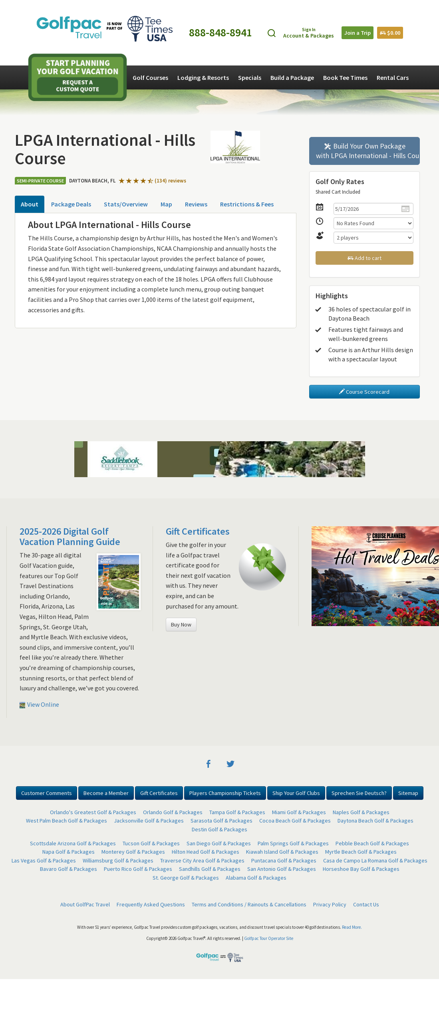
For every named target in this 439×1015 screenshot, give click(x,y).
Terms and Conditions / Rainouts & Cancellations (249, 904)
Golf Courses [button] (150, 77)
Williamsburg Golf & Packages (118, 860)
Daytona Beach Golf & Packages (375, 820)
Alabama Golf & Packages (256, 877)
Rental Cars (393, 77)
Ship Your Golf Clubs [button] (296, 793)
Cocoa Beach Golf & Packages (295, 820)
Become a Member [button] (106, 793)
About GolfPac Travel (85, 904)
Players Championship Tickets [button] (225, 793)
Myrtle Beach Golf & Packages (361, 851)
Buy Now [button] (181, 624)
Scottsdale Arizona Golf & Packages (73, 843)
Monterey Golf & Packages (133, 851)
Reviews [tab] (196, 204)
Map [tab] (166, 204)
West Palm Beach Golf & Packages (66, 820)
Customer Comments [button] (46, 793)
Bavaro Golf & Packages (68, 868)
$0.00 (390, 32)
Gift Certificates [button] (159, 793)
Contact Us (366, 904)
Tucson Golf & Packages (151, 843)
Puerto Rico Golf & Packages (138, 868)
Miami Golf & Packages (299, 812)
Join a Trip (357, 32)
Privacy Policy (329, 904)
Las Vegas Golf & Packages (44, 860)
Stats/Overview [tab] (126, 204)
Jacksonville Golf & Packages (149, 820)
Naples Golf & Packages (361, 812)
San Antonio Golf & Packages (281, 868)
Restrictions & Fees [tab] (247, 204)
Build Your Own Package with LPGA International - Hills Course (368, 150)
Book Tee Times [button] (345, 77)
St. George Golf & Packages (186, 877)
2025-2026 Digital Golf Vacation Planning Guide (70, 536)
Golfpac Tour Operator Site (268, 938)
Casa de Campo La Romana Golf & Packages (375, 860)
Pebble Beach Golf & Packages (372, 843)
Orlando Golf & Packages (173, 812)
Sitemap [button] (408, 793)
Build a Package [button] (292, 77)
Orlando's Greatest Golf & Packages (93, 812)
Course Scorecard (364, 391)
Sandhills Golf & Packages (209, 868)
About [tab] (29, 204)
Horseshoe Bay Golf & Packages (361, 868)
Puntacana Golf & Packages (283, 860)
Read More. (352, 927)
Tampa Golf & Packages (237, 812)
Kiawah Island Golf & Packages (282, 851)
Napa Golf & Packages (68, 851)
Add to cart (364, 258)
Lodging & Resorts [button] (203, 77)
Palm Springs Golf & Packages (293, 843)
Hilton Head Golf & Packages (205, 851)
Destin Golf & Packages (219, 829)
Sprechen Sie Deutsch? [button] (359, 793)
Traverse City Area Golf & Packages (202, 860)
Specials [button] (249, 77)
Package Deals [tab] (71, 204)
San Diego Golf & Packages (219, 843)
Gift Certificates (198, 531)
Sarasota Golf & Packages (221, 820)
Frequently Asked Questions (151, 904)
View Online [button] (39, 704)
